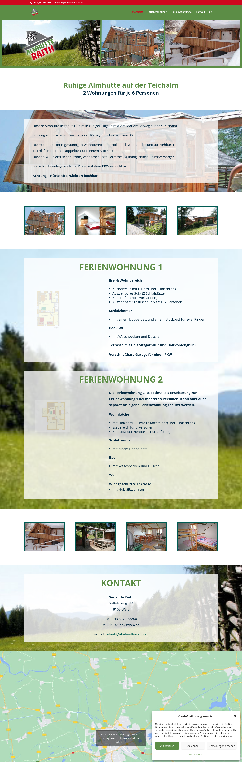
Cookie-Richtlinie (194, 754)
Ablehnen (193, 746)
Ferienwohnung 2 (181, 12)
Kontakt (200, 12)
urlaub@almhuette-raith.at (127, 634)
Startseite (137, 12)
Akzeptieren (167, 746)
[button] (235, 716)
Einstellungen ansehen (222, 746)
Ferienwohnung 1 (157, 12)
